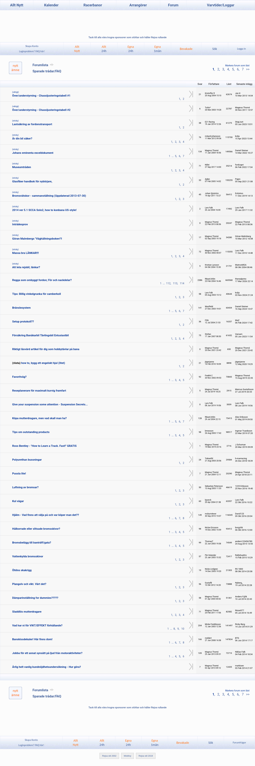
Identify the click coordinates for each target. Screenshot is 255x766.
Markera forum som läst (237, 65)
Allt (104, 49)
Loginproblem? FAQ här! (32, 51)
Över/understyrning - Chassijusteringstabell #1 (41, 95)
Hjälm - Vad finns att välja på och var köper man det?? (45, 515)
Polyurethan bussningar (27, 459)
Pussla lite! (19, 473)
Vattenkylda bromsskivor (27, 556)
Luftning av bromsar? (25, 487)
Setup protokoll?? (23, 321)
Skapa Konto (31, 46)
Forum (173, 5)
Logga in (241, 48)
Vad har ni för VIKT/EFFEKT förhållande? (37, 625)
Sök (214, 49)
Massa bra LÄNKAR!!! (25, 253)
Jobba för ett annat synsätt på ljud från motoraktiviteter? (47, 653)
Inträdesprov (20, 224)
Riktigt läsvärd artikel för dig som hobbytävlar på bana (45, 349)
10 (182, 628)
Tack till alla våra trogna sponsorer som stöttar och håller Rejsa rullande (127, 37)
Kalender (51, 5)
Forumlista (44, 65)
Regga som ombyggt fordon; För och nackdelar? (42, 280)
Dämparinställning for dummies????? (35, 597)
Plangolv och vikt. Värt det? (29, 584)
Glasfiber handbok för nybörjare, (32, 181)
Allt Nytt (16, 5)
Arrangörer (138, 5)
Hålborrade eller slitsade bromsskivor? (36, 528)
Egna (131, 49)
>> (247, 69)
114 (182, 283)
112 (168, 283)
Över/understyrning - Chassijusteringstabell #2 (41, 109)
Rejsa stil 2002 (109, 756)
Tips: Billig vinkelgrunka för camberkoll (36, 293)
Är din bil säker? (22, 138)
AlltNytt (77, 49)
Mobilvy (127, 756)
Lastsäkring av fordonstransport (32, 124)
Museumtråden (21, 167)
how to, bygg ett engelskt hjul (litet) (43, 363)
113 (175, 283)
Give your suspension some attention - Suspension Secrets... (50, 404)
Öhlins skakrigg (22, 570)
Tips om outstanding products (30, 432)
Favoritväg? (19, 376)
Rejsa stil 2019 (146, 756)
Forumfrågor (239, 742)
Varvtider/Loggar (220, 5)
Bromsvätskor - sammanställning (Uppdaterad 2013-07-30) (49, 195)
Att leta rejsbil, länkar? (26, 267)
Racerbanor (92, 5)
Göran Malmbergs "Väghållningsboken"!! (37, 238)
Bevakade (186, 49)
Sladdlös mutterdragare (26, 611)
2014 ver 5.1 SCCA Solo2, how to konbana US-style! (44, 210)
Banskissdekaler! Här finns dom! (32, 639)
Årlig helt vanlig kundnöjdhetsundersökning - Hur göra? (46, 666)
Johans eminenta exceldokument (32, 152)
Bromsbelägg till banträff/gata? (31, 542)
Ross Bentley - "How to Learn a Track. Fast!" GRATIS (44, 445)
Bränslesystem (21, 307)
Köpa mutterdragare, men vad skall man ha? (39, 418)
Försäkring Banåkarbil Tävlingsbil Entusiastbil (40, 335)
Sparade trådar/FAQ (47, 71)
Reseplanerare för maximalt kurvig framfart (39, 390)
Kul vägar (18, 501)
